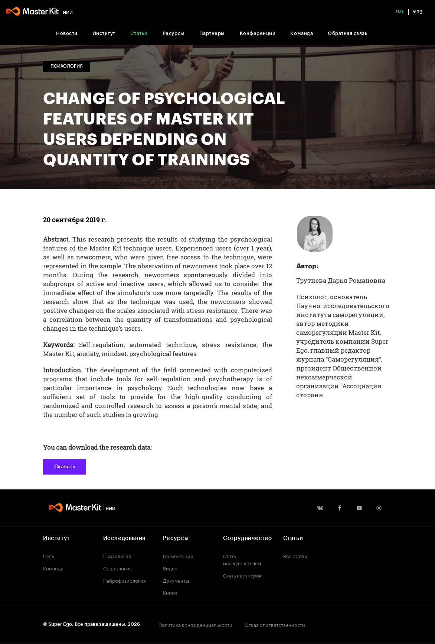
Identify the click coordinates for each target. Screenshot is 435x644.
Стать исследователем (242, 559)
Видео (170, 568)
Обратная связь (347, 33)
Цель (48, 555)
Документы (176, 580)
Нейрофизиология (124, 580)
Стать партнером (242, 575)
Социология (117, 568)
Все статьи (295, 555)
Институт (103, 33)
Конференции (258, 33)
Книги (170, 592)
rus (400, 11)
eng (418, 11)
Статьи (139, 33)
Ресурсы (173, 33)
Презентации (178, 555)
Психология (117, 555)
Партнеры (212, 33)
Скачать (64, 466)
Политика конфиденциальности (195, 624)
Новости (67, 33)
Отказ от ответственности (275, 624)
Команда (301, 33)
